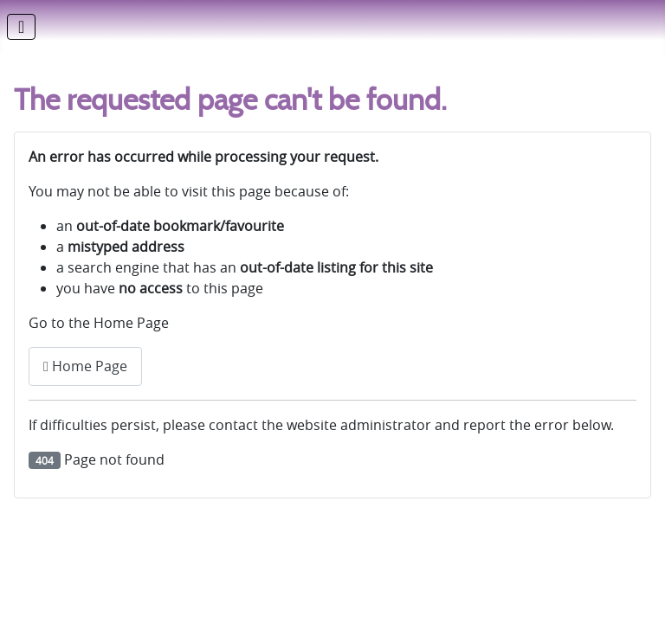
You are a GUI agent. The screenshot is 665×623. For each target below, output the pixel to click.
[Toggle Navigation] (21, 27)
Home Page (85, 366)
